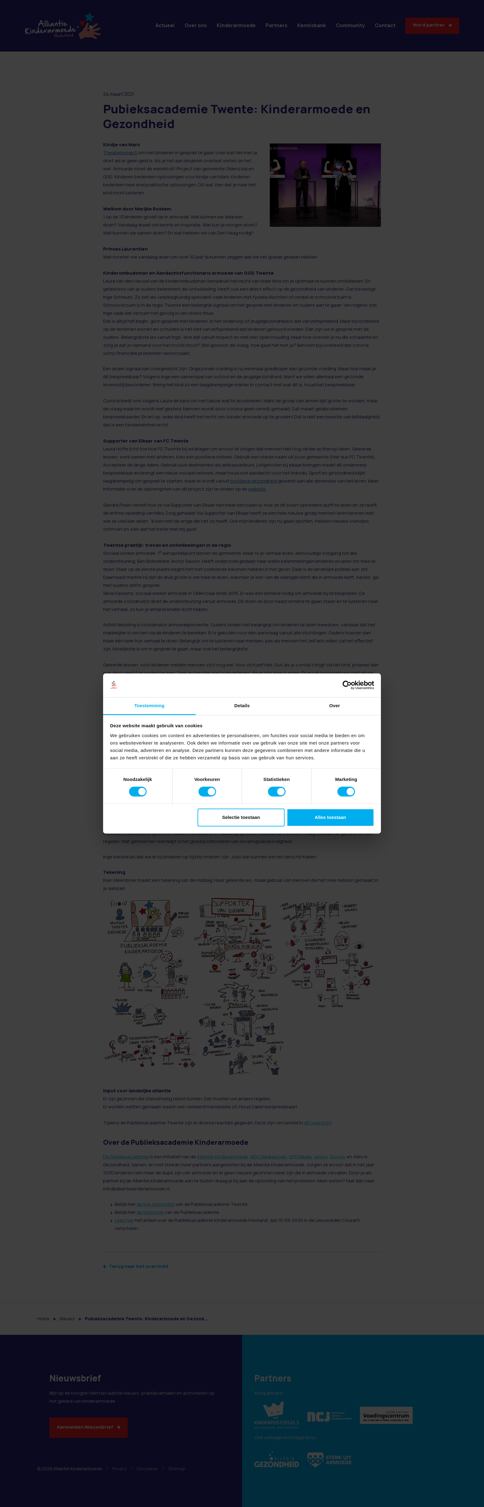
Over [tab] (334, 705)
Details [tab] (242, 705)
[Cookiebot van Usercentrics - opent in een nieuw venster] (347, 685)
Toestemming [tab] (149, 705)
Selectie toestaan (241, 817)
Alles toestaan (330, 817)
